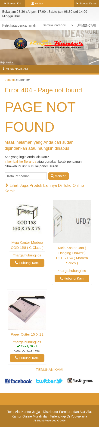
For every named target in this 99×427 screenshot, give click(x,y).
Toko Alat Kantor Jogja (23, 412)
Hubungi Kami (27, 263)
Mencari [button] (58, 176)
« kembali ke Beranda (20, 161)
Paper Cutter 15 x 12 (27, 334)
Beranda (10, 79)
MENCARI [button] (86, 25)
